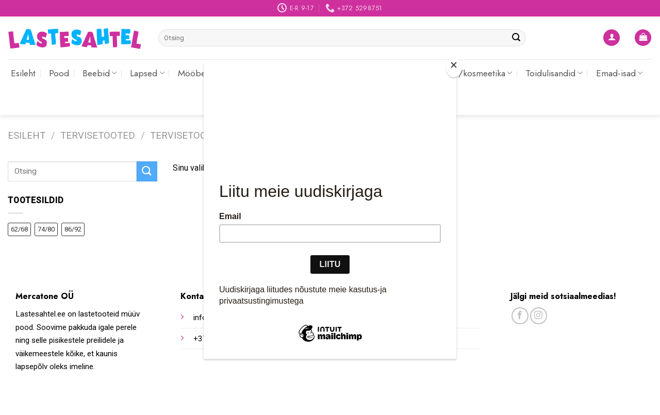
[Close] (453, 67)
